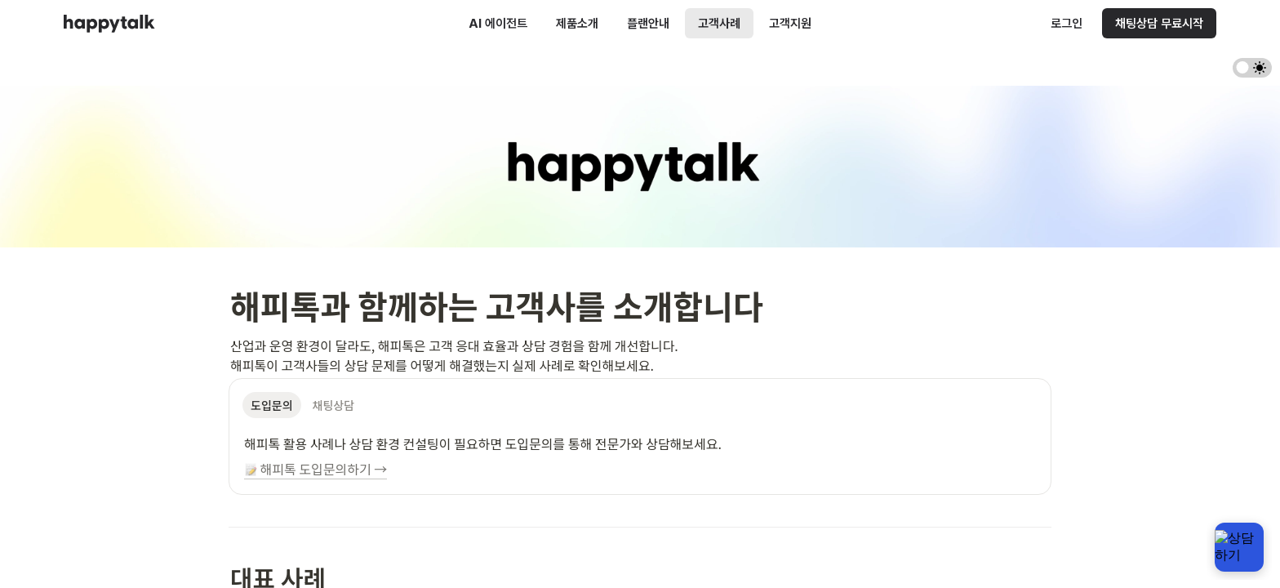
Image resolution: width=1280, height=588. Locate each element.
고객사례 (719, 23)
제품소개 (577, 23)
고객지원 (790, 23)
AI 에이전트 (498, 23)
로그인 (1066, 23)
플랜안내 (648, 23)
